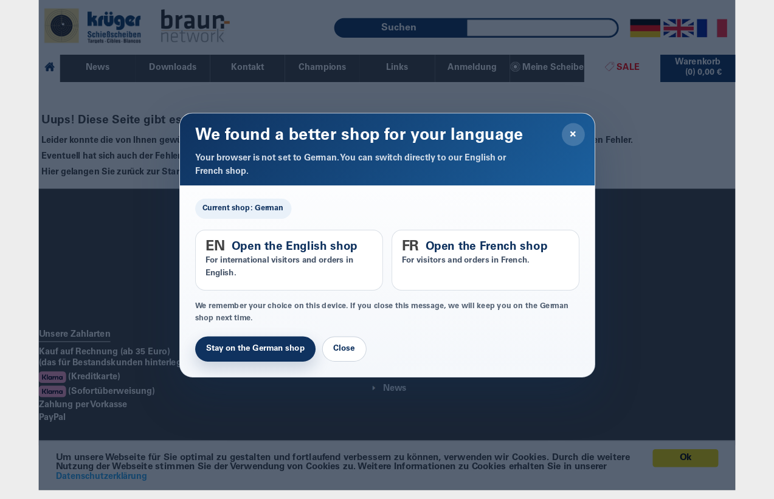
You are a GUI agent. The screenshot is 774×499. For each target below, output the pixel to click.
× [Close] (573, 134)
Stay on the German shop (255, 349)
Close (343, 349)
